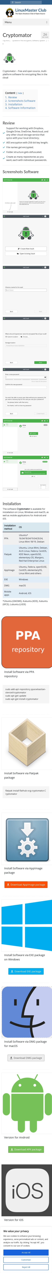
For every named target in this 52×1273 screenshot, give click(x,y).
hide (20, 93)
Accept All (26, 1252)
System (42, 41)
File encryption (26, 41)
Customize (26, 1260)
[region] (26, 1250)
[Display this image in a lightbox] (26, 195)
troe (7, 41)
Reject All (26, 1267)
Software (35, 41)
